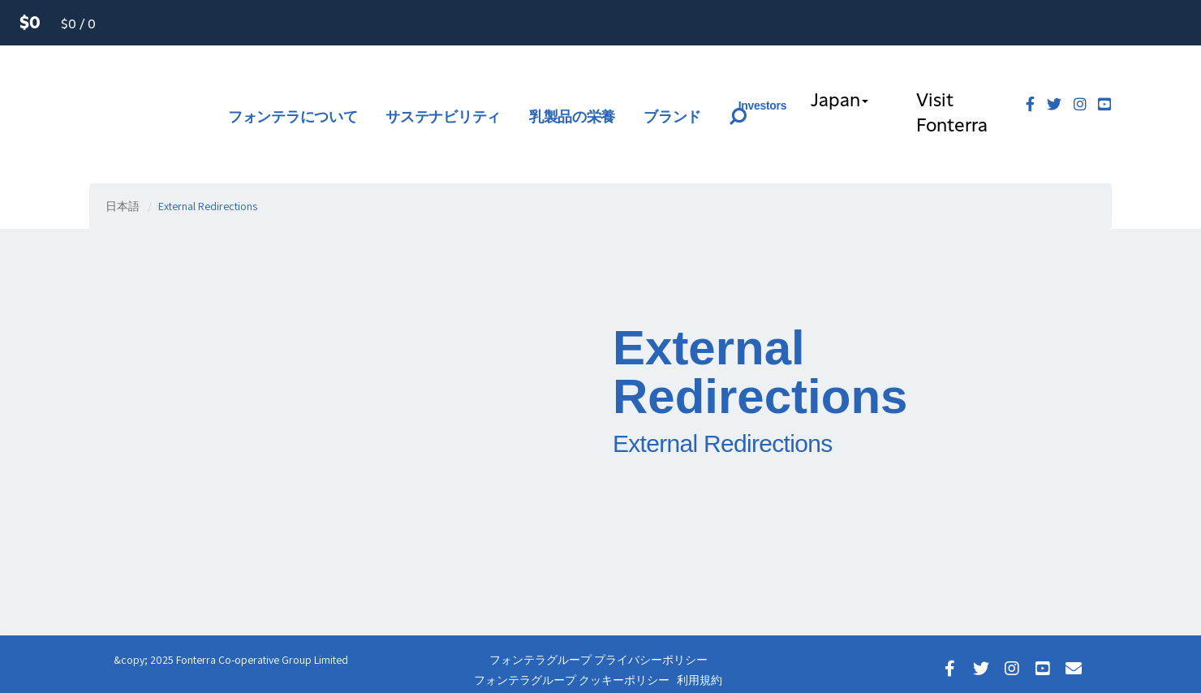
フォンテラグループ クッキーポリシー (571, 680)
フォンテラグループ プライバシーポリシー (598, 659)
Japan (839, 101)
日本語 (122, 206)
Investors (762, 105)
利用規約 (699, 680)
